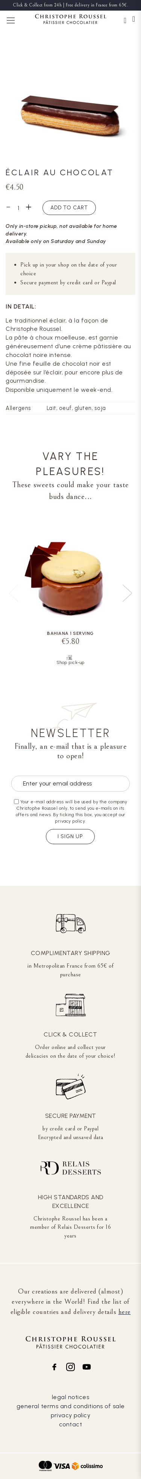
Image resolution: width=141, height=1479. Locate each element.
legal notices (70, 1397)
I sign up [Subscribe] (70, 836)
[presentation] (127, 593)
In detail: (21, 306)
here (124, 1312)
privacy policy (70, 1415)
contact (70, 1424)
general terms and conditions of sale (71, 1406)
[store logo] (70, 20)
